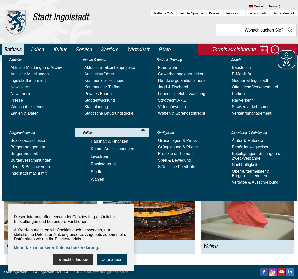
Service (84, 49)
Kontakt (214, 13)
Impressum (234, 13)
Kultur (59, 49)
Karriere (109, 49)
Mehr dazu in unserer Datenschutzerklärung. (56, 247)
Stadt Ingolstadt (15, 272)
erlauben (112, 260)
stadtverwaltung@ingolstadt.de (106, 272)
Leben (37, 49)
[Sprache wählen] (272, 6)
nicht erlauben (73, 260)
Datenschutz (257, 13)
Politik (37, 66)
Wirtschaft (138, 49)
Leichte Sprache (191, 13)
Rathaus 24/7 (163, 13)
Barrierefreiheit (283, 13)
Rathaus (12, 49)
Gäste (164, 49)
